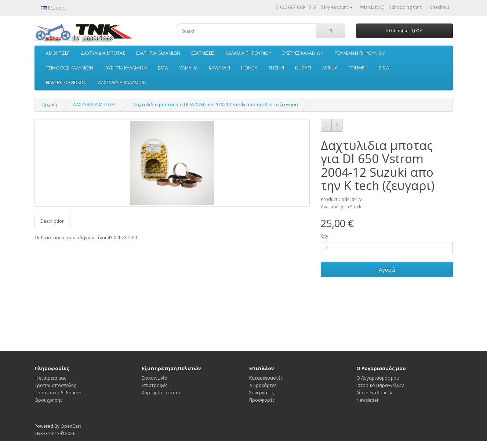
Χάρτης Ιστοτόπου (162, 393)
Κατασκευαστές (266, 378)
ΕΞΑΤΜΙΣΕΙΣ (203, 53)
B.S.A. (384, 68)
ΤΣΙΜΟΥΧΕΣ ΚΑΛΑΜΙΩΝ (69, 68)
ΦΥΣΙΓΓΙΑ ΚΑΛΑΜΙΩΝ (125, 68)
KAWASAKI (219, 68)
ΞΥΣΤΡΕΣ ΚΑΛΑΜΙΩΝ (303, 53)
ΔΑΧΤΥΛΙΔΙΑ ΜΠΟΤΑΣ (103, 53)
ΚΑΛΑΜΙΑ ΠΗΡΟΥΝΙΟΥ (248, 53)
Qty (324, 236)
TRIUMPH (358, 68)
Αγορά (387, 269)
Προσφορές (262, 400)
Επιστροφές (154, 385)
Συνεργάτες (261, 393)
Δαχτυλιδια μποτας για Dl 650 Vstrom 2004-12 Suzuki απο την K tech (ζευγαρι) (215, 104)
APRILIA (330, 68)
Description (52, 221)
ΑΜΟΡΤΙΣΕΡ (58, 53)
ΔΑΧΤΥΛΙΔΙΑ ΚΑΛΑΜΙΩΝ (122, 82)
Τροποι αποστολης (55, 385)
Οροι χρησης (48, 400)
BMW (163, 68)
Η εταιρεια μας (50, 378)
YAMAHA (188, 68)
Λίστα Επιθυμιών (374, 393)
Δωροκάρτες (262, 385)
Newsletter (367, 400)
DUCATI (303, 68)
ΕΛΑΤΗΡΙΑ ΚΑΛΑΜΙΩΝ (158, 53)
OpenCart (71, 426)
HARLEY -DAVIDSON (66, 82)
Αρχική (49, 104)
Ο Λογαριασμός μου (377, 378)
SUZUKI (276, 68)
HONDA (249, 68)
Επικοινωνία (154, 378)
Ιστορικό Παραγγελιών (380, 385)
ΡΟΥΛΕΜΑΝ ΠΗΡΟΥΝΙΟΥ (360, 53)
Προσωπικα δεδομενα (57, 393)
